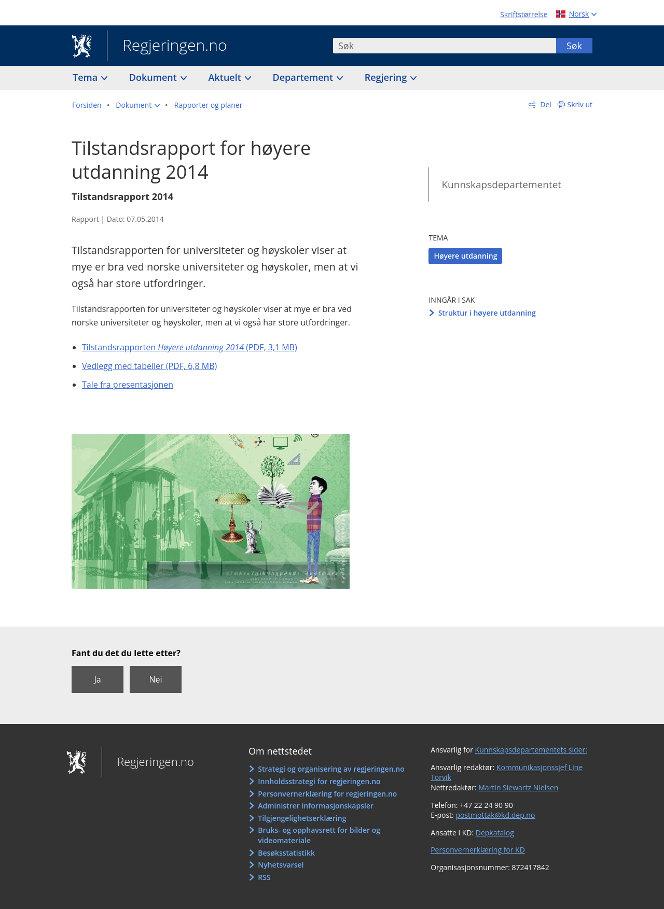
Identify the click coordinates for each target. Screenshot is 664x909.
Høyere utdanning (465, 256)
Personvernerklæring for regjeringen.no (327, 794)
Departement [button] (304, 77)
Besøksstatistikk (286, 853)
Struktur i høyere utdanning (487, 313)
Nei (155, 679)
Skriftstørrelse (523, 14)
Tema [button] (86, 77)
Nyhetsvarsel (280, 865)
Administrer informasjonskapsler (316, 806)
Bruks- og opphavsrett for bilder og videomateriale (319, 835)
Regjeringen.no (167, 46)
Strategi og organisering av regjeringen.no (331, 769)
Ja (97, 679)
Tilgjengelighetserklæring (302, 818)
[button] (138, 105)
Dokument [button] (154, 77)
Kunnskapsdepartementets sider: (531, 750)
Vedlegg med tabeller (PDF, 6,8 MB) (149, 366)
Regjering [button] (387, 77)
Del (544, 104)
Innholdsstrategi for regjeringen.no (319, 781)
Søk (574, 45)
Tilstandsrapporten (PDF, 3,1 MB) (189, 347)
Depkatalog (495, 832)
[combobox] (444, 45)
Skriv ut (580, 104)
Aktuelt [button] (226, 77)
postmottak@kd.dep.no (495, 815)
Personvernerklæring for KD (478, 850)
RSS (264, 877)
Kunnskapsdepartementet (501, 184)
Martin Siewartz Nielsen (518, 787)
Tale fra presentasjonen (127, 384)
